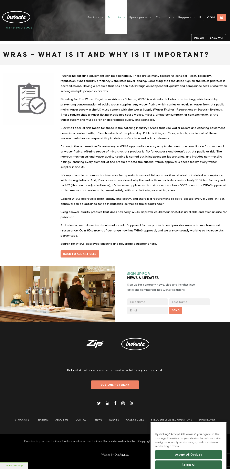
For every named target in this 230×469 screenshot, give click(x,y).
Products (114, 17)
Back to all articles (79, 253)
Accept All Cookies (188, 458)
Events (114, 419)
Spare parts (138, 17)
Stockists (21, 419)
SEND (176, 310)
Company (163, 17)
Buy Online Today (115, 384)
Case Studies (135, 419)
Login (210, 17)
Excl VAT (216, 37)
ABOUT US (62, 419)
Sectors (93, 17)
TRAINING (42, 419)
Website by (115, 454)
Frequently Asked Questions (171, 419)
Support (184, 17)
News (98, 419)
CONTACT (81, 419)
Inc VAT (199, 37)
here (153, 243)
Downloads (207, 419)
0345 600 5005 (19, 27)
